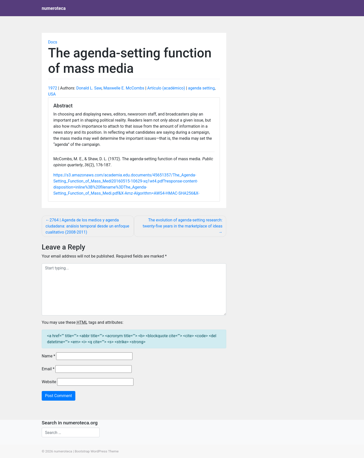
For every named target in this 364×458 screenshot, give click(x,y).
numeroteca (54, 8)
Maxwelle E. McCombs (123, 88)
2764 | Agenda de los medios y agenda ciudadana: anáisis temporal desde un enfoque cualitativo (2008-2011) (87, 226)
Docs (52, 42)
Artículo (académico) (166, 88)
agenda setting (201, 88)
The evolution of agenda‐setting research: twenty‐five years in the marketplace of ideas (182, 223)
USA (52, 94)
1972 (52, 88)
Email (48, 369)
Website (49, 381)
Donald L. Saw (89, 88)
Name (48, 356)
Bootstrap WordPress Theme (97, 451)
